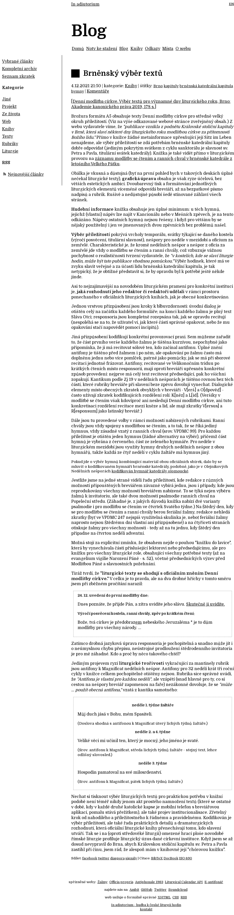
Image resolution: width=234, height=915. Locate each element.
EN (231, 4)
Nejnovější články (26, 174)
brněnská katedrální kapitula (206, 86)
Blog (123, 48)
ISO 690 (185, 858)
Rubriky (10, 144)
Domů (78, 48)
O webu (183, 48)
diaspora (117, 858)
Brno (158, 86)
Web (6, 121)
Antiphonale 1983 (149, 882)
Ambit (134, 890)
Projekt (9, 106)
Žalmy (102, 882)
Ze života (11, 114)
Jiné (6, 99)
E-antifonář (213, 882)
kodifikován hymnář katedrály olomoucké (150, 471)
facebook (89, 858)
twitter (103, 858)
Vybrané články (17, 61)
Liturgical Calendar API (184, 882)
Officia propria (121, 882)
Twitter (160, 890)
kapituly (171, 86)
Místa (167, 48)
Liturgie (10, 151)
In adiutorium (85, 4)
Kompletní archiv (19, 69)
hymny (77, 91)
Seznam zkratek (18, 76)
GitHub (146, 890)
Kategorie (13, 87)
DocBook (171, 858)
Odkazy (152, 48)
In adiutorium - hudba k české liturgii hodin (146, 905)
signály (131, 858)
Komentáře (98, 91)
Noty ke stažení (101, 48)
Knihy (136, 48)
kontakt (146, 909)
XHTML (164, 897)
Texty (7, 136)
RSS (184, 897)
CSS (175, 897)
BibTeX (157, 858)
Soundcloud (177, 890)
